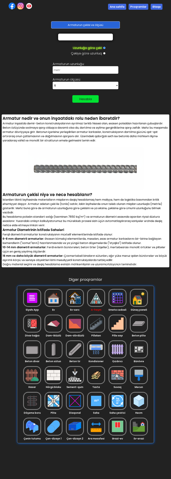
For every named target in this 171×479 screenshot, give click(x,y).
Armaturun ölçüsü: (67, 79)
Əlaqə (156, 7)
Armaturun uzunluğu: (68, 64)
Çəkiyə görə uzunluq (86, 53)
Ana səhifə (117, 7)
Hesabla (85, 99)
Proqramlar (138, 7)
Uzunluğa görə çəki (87, 48)
